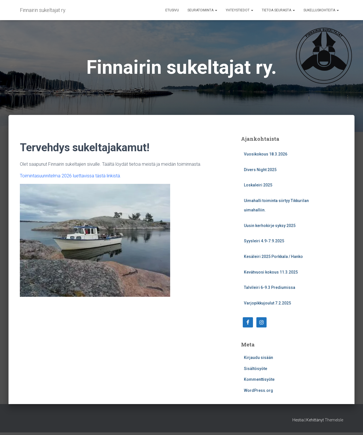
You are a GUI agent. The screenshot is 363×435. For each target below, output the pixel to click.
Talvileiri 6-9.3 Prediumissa (269, 287)
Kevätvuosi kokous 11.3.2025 (271, 272)
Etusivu (172, 10)
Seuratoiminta (202, 10)
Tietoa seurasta (278, 10)
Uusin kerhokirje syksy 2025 (270, 225)
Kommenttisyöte (259, 379)
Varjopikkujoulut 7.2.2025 (267, 303)
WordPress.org (258, 390)
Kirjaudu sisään (258, 357)
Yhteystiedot (239, 10)
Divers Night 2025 (260, 169)
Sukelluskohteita (321, 10)
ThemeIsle (334, 420)
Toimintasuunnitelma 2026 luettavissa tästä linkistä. (70, 175)
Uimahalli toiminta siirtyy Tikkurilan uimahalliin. (276, 205)
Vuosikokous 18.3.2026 (265, 154)
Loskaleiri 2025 (258, 185)
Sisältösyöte (255, 368)
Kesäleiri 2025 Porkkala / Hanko (273, 256)
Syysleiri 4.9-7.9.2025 (264, 241)
